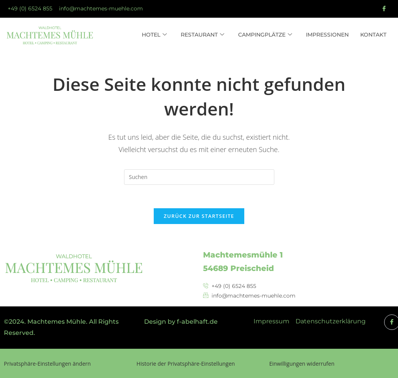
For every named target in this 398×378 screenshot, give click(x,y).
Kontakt (373, 34)
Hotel (154, 35)
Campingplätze (265, 35)
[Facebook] (384, 9)
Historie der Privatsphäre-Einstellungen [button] (185, 363)
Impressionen (327, 34)
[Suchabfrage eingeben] (199, 177)
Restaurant (202, 35)
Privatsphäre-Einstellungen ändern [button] (47, 363)
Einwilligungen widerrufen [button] (301, 363)
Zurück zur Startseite (199, 215)
